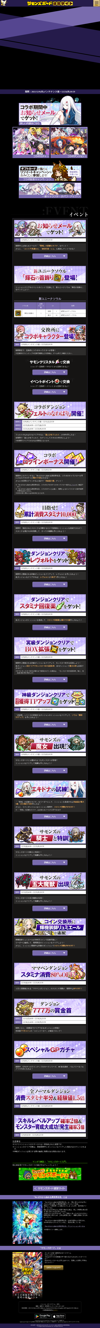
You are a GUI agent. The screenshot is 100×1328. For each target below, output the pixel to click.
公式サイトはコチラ (53, 1267)
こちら (73, 485)
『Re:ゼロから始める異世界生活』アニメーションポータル (64, 1226)
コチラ (55, 1310)
